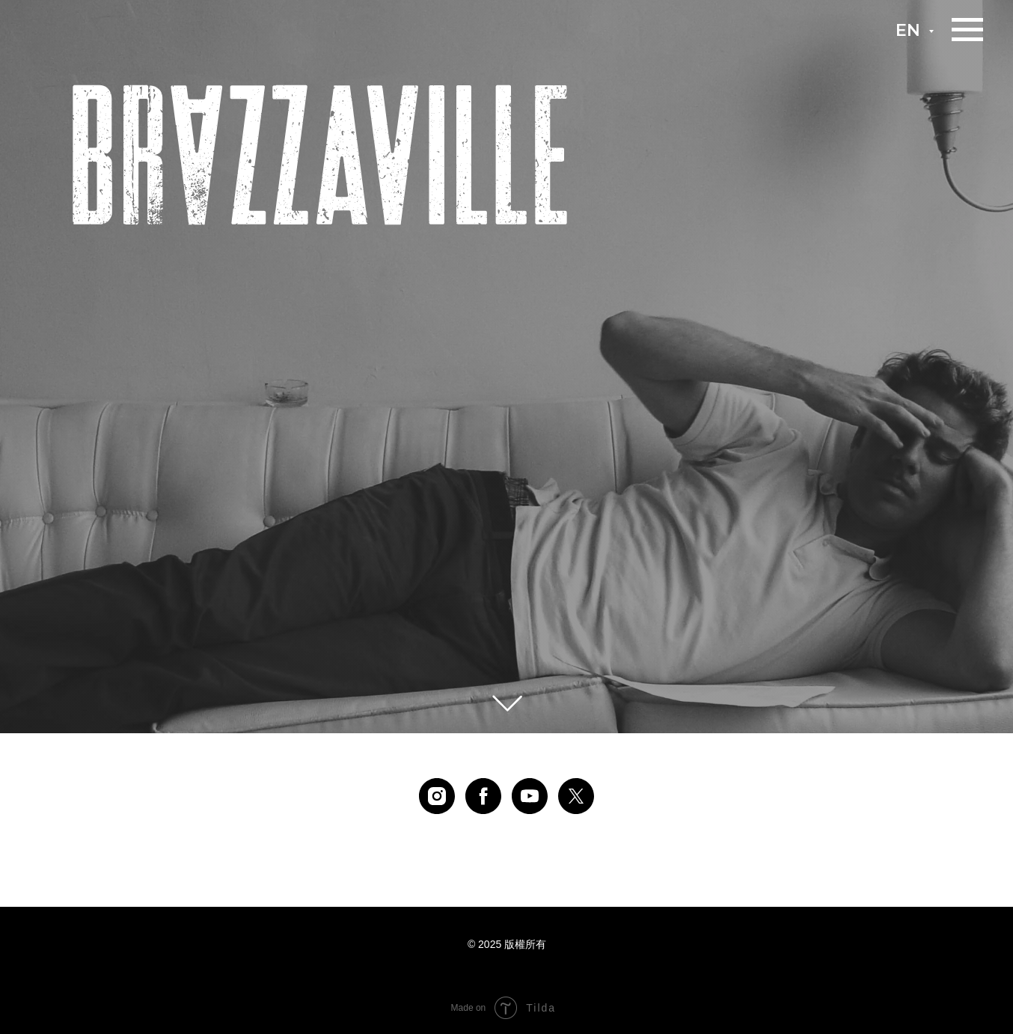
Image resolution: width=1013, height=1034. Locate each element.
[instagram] (437, 796)
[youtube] (530, 796)
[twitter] (576, 796)
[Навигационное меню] (967, 30)
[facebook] (483, 796)
